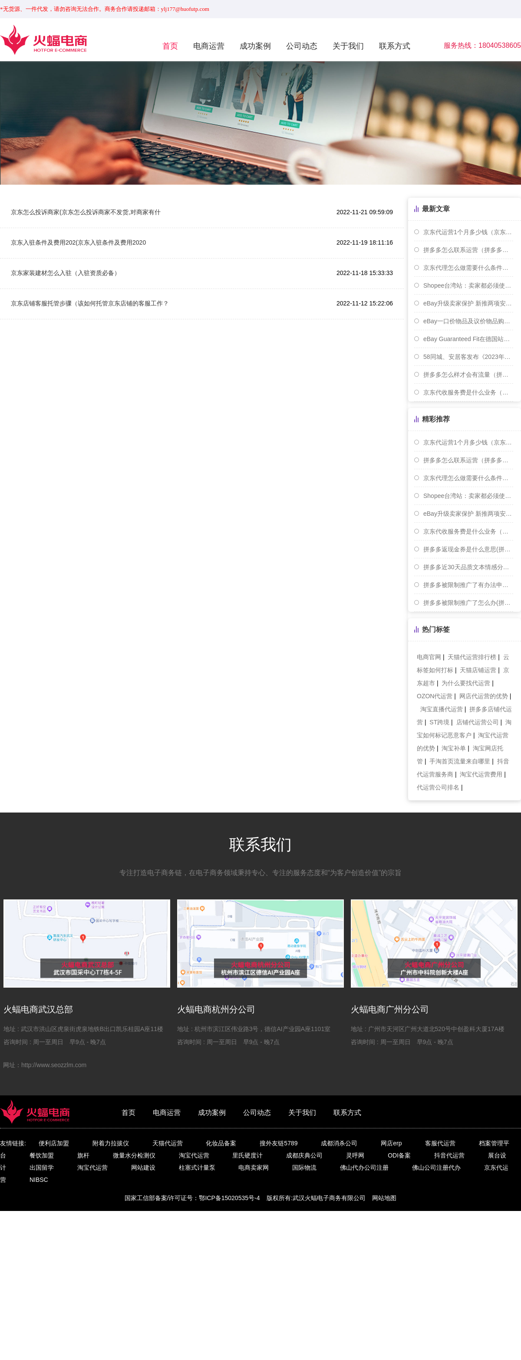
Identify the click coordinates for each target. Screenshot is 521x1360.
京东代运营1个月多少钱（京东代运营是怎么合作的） (468, 232)
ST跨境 (439, 722)
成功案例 (255, 46)
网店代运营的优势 (483, 696)
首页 (170, 46)
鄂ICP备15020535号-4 (229, 1197)
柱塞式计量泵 (197, 1167)
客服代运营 (440, 1143)
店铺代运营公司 (477, 722)
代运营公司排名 (438, 787)
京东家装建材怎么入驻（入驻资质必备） (65, 272)
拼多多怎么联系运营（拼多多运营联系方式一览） (468, 249)
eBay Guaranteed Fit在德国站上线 (468, 338)
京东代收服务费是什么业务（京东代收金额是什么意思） (468, 392)
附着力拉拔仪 (110, 1143)
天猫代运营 (167, 1143)
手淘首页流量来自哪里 (459, 761)
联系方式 (394, 46)
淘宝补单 (454, 748)
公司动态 (301, 46)
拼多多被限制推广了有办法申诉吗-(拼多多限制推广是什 (468, 584)
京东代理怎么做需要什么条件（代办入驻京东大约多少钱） (468, 267)
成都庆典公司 (304, 1155)
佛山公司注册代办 (436, 1167)
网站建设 (143, 1167)
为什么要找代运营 (466, 683)
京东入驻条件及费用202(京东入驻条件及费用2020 (78, 242)
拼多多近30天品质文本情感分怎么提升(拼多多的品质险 (468, 567)
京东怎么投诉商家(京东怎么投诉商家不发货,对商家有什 (86, 212)
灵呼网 (355, 1155)
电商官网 (429, 656)
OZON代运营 (434, 696)
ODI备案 (399, 1155)
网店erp (391, 1143)
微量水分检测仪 (134, 1155)
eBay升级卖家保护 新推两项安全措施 (468, 303)
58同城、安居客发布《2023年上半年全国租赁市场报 (468, 356)
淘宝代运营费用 (481, 774)
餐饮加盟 (42, 1155)
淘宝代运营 (194, 1155)
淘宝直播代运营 (441, 709)
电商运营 (208, 46)
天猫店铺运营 (478, 670)
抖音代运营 (449, 1155)
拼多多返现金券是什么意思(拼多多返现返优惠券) (468, 549)
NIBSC (39, 1179)
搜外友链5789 (278, 1143)
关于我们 (348, 46)
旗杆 (83, 1155)
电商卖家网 (253, 1167)
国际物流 (304, 1167)
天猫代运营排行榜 (472, 656)
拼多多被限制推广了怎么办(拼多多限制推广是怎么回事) (468, 602)
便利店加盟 (54, 1143)
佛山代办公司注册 (364, 1167)
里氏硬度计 (247, 1155)
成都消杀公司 (339, 1143)
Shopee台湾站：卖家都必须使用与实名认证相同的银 (468, 285)
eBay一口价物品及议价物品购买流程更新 (468, 321)
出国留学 (42, 1167)
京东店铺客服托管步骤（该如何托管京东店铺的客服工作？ (90, 303)
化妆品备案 (221, 1143)
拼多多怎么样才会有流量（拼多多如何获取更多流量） (468, 374)
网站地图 (384, 1197)
